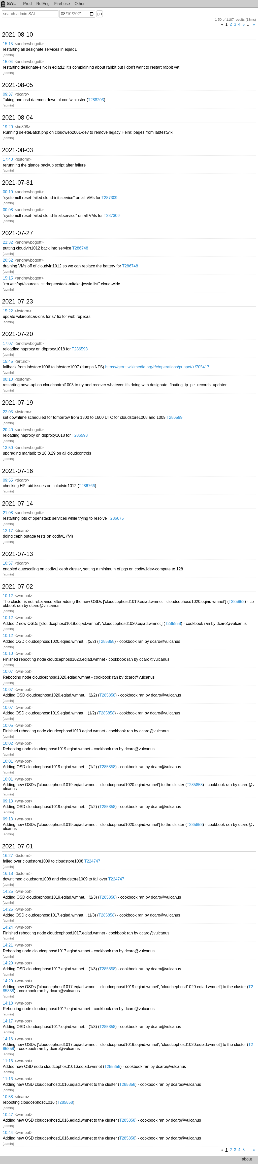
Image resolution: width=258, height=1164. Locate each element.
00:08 (8, 210)
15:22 (8, 311)
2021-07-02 (17, 587)
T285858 (237, 601)
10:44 (8, 1132)
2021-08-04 (17, 118)
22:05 (8, 412)
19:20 (8, 127)
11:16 (8, 1061)
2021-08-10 (17, 35)
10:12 (8, 596)
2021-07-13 (17, 554)
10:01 (8, 761)
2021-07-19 (17, 403)
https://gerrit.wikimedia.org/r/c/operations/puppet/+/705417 (157, 367)
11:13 (8, 1079)
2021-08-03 (17, 150)
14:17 (8, 1021)
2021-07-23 (17, 301)
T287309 (109, 198)
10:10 (8, 653)
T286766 (87, 486)
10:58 (8, 1097)
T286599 (174, 417)
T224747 (92, 861)
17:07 (8, 343)
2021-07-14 (17, 504)
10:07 (8, 671)
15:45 (8, 361)
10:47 (8, 1115)
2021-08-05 (17, 85)
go (99, 14)
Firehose (62, 4)
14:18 (8, 1003)
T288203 (96, 100)
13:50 (8, 448)
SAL (8, 3)
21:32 (8, 242)
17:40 (8, 159)
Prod (27, 4)
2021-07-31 (17, 183)
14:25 (8, 891)
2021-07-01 (17, 846)
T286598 (80, 349)
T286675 (116, 518)
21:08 (8, 513)
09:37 (8, 94)
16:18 (8, 873)
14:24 (8, 927)
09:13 (8, 801)
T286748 (80, 248)
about (247, 1159)
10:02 (8, 743)
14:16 (8, 1039)
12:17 (8, 531)
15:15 (8, 44)
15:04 (8, 62)
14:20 (8, 963)
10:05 (8, 725)
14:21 (8, 945)
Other (80, 4)
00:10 (8, 192)
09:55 (8, 480)
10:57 (8, 563)
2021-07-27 (17, 233)
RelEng (42, 4)
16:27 (8, 855)
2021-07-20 (17, 334)
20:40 (8, 430)
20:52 (8, 260)
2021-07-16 (17, 471)
